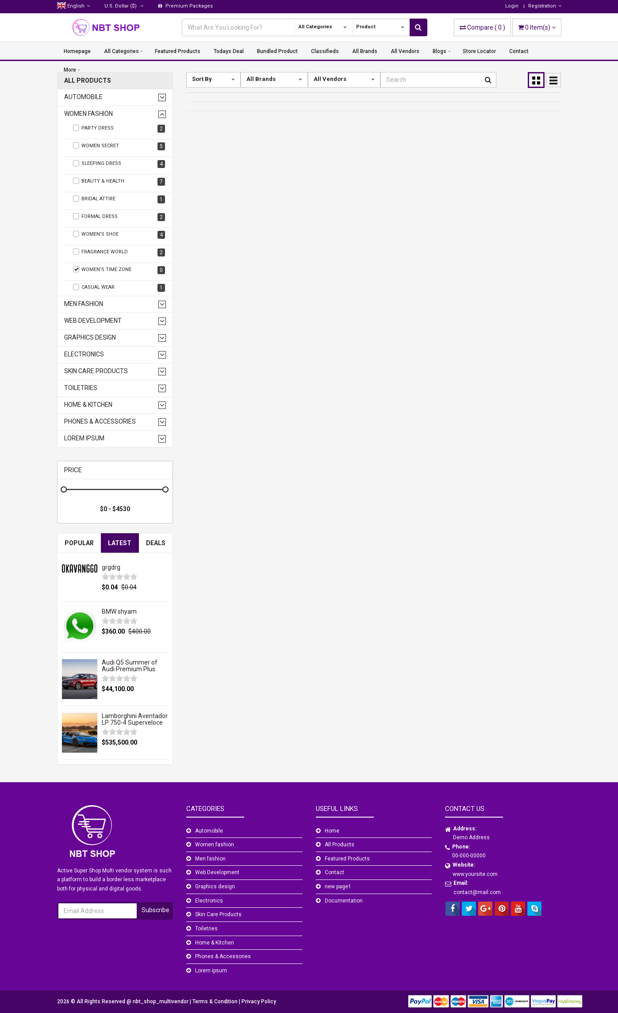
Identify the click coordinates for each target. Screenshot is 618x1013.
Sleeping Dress (119, 164)
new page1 (338, 886)
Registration (544, 6)
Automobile (83, 97)
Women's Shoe (119, 235)
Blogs (439, 51)
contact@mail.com (477, 892)
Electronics (84, 354)
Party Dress (119, 129)
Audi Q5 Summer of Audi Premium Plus (129, 666)
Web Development (93, 320)
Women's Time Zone (119, 270)
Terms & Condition (215, 1001)
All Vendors (405, 51)
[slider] (119, 576)
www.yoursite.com (475, 874)
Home (332, 831)
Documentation (344, 901)
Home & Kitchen (88, 404)
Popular (79, 543)
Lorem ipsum (84, 438)
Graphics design (90, 337)
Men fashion (83, 304)
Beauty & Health (119, 182)
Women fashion (88, 114)
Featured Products (177, 51)
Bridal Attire (119, 199)
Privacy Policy (259, 1001)
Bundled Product (277, 51)
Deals (155, 543)
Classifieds (325, 51)
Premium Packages (185, 6)
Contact (519, 51)
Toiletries (80, 388)
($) (123, 6)
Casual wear (119, 288)
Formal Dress (119, 217)
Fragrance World (119, 252)
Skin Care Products (96, 371)
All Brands (364, 51)
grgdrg (111, 567)
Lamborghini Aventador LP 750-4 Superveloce (135, 719)
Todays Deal (229, 51)
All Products (87, 80)
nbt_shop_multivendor (161, 1001)
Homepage (77, 51)
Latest (119, 543)
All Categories (121, 51)
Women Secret (119, 146)
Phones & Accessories (100, 421)
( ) (482, 27)
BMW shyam (119, 611)
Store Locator (479, 51)
